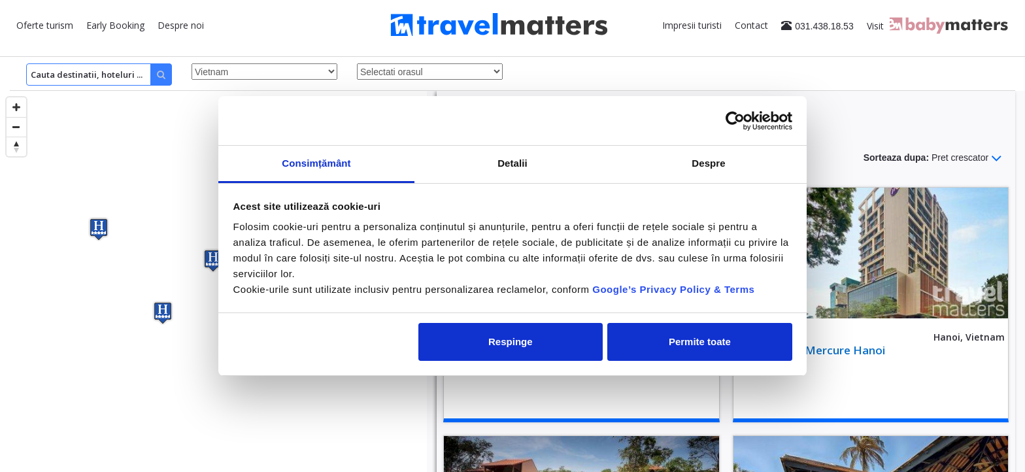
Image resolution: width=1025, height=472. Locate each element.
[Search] (99, 74)
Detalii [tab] (512, 163)
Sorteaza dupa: (933, 158)
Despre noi (181, 25)
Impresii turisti (692, 25)
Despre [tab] (708, 163)
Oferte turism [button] (44, 25)
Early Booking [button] (115, 25)
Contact (751, 25)
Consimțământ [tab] (316, 163)
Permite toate (700, 341)
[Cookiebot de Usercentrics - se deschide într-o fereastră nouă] (735, 121)
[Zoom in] (16, 107)
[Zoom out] (16, 127)
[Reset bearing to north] (16, 146)
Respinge (510, 341)
